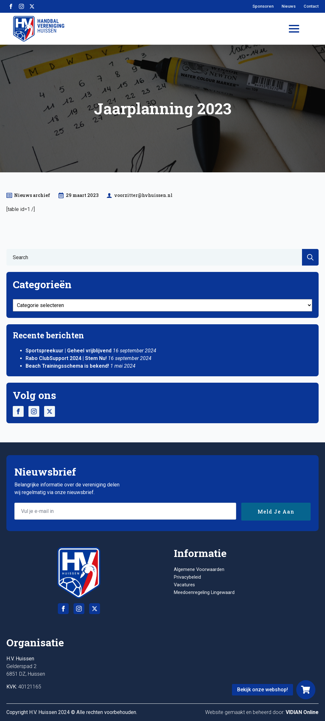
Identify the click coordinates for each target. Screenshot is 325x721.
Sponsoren (263, 6)
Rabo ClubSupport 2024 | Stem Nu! (66, 358)
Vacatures (184, 585)
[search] (310, 257)
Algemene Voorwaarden (199, 569)
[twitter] (31, 6)
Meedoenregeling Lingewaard (204, 592)
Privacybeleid (187, 577)
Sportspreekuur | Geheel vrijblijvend (69, 351)
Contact (311, 6)
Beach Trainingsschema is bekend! (67, 366)
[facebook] (10, 6)
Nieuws (289, 6)
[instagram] (21, 6)
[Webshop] (305, 689)
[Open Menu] (294, 29)
